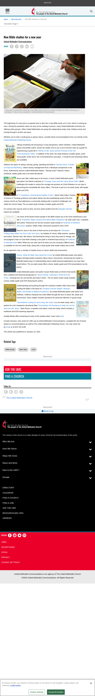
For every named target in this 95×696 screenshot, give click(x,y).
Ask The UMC (13, 369)
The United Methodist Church (19, 398)
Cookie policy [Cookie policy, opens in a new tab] (15, 685)
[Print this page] (27, 46)
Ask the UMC (9, 508)
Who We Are (8, 441)
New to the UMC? (10, 470)
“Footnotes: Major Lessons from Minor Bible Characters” (43, 220)
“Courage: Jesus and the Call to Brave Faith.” (61, 181)
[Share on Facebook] (12, 46)
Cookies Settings (37, 692)
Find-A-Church (10, 498)
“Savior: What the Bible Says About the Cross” (34, 255)
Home (6, 19)
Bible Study (10, 350)
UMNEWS (7, 518)
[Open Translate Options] (11, 24)
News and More (9, 463)
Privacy (5, 557)
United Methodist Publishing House (17, 140)
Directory (8, 488)
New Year (23, 350)
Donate (5, 477)
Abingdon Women (65, 209)
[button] (91, 11)
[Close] (91, 683)
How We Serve (9, 449)
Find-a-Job (8, 503)
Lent (33, 350)
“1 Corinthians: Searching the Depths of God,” (36, 195)
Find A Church (14, 376)
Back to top (47, 411)
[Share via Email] (32, 46)
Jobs (3, 542)
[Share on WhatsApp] (22, 46)
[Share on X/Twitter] (17, 46)
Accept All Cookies (55, 692)
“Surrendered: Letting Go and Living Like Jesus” (35, 302)
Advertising (8, 547)
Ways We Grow (16, 19)
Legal (4, 552)
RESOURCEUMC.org (13, 513)
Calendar (7, 493)
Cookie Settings (10, 562)
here (62, 316)
